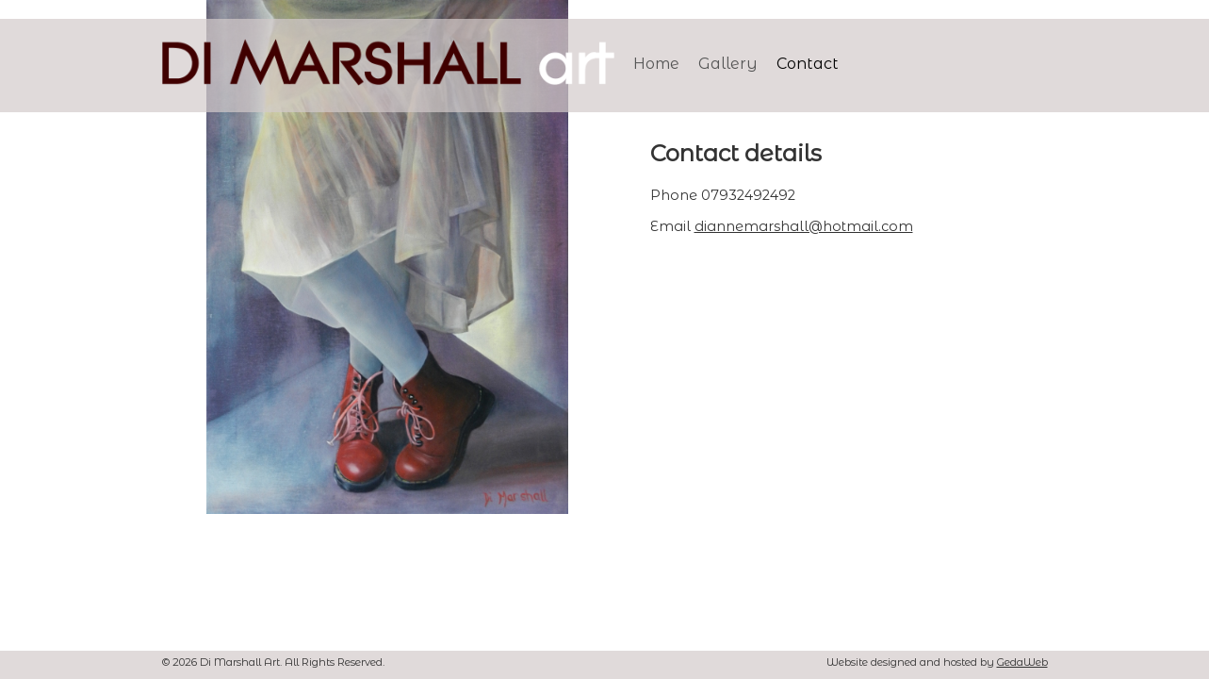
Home (656, 64)
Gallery (728, 64)
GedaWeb (1022, 662)
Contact (807, 64)
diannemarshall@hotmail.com (803, 226)
